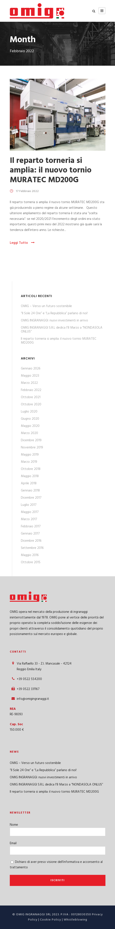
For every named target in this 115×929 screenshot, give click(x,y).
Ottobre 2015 (30, 562)
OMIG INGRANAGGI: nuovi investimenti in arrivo (54, 320)
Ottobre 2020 (31, 404)
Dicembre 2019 (31, 440)
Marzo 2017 (29, 519)
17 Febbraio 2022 (27, 191)
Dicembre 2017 (31, 497)
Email (13, 843)
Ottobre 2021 (30, 397)
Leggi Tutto (22, 243)
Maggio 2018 (30, 476)
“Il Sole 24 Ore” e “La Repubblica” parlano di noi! (54, 313)
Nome (14, 824)
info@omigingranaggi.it (33, 699)
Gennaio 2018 (30, 490)
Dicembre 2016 (31, 540)
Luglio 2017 (29, 505)
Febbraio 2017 (31, 526)
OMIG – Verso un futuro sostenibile (46, 306)
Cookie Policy (50, 919)
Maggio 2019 (30, 454)
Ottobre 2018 (30, 469)
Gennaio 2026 (30, 368)
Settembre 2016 (32, 548)
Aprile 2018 (29, 483)
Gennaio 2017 (30, 533)
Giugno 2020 (30, 418)
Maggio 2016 (30, 555)
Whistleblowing (75, 919)
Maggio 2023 (30, 375)
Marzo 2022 (29, 383)
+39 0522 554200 (29, 679)
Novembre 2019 (32, 447)
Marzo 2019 (29, 461)
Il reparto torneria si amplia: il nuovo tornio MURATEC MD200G (51, 170)
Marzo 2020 (29, 433)
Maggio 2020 (30, 426)
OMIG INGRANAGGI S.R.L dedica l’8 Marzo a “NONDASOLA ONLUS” (61, 329)
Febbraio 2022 (31, 390)
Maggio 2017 (30, 512)
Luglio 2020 (29, 411)
